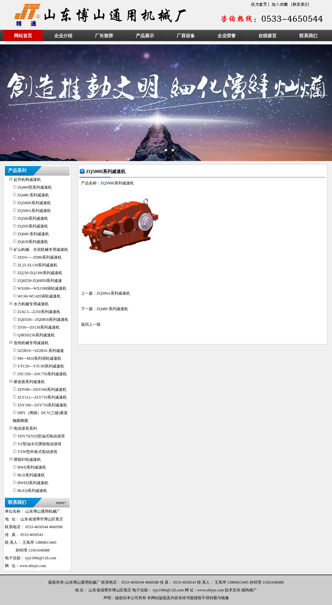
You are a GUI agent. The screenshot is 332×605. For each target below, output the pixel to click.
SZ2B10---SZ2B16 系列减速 (41, 350)
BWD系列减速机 (32, 467)
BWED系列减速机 (33, 483)
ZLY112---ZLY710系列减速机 (42, 397)
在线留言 (267, 35)
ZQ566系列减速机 (33, 218)
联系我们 (308, 35)
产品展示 (145, 35)
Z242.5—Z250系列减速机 (39, 311)
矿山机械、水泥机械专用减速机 (41, 249)
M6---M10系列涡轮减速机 (39, 358)
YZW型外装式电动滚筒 (37, 451)
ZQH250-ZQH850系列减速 (40, 280)
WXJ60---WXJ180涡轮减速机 (42, 288)
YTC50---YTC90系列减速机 (41, 366)
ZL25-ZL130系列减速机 (37, 265)
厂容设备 (186, 35)
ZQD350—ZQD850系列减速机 (43, 319)
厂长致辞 (104, 35)
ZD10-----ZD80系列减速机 (40, 257)
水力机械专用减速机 (31, 304)
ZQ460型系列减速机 (35, 187)
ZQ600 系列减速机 (33, 234)
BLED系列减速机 (32, 490)
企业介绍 (63, 35)
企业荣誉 (227, 35)
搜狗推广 (249, 590)
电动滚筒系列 (25, 428)
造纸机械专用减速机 (31, 343)
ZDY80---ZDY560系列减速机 (42, 389)
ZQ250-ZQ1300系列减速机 (40, 273)
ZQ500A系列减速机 (34, 210)
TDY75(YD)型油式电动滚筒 (41, 436)
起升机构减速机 (27, 179)
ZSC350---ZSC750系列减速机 (42, 374)
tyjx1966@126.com (40, 558)
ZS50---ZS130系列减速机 (39, 327)
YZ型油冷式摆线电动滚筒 (40, 444)
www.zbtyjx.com (32, 566)
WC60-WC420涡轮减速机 (39, 296)
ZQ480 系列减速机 (33, 195)
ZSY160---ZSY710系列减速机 (42, 405)
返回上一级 (91, 324)
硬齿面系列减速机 (29, 381)
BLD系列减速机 (31, 475)
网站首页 (23, 35)
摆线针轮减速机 (27, 459)
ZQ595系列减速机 (33, 226)
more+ (61, 502)
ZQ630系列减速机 (33, 241)
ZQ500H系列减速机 (34, 203)
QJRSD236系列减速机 (36, 335)
